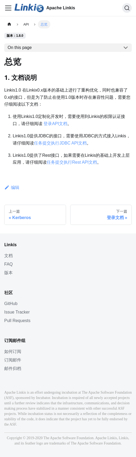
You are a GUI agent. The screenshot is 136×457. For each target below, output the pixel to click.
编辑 (11, 187)
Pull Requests (17, 320)
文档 (8, 255)
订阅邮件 (12, 360)
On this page (20, 47)
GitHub (10, 303)
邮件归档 (12, 368)
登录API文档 (55, 123)
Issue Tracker (17, 312)
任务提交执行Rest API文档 (72, 162)
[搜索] (127, 8)
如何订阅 (12, 351)
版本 (8, 272)
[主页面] (9, 24)
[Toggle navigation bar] (8, 8)
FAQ (8, 264)
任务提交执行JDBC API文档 (60, 143)
